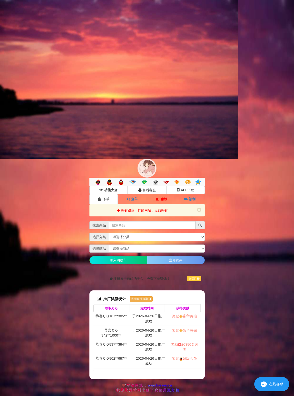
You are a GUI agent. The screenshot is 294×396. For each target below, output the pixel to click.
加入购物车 (118, 260)
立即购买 (175, 260)
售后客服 (147, 190)
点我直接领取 (141, 299)
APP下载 (185, 190)
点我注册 (194, 278)
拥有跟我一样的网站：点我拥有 (142, 210)
